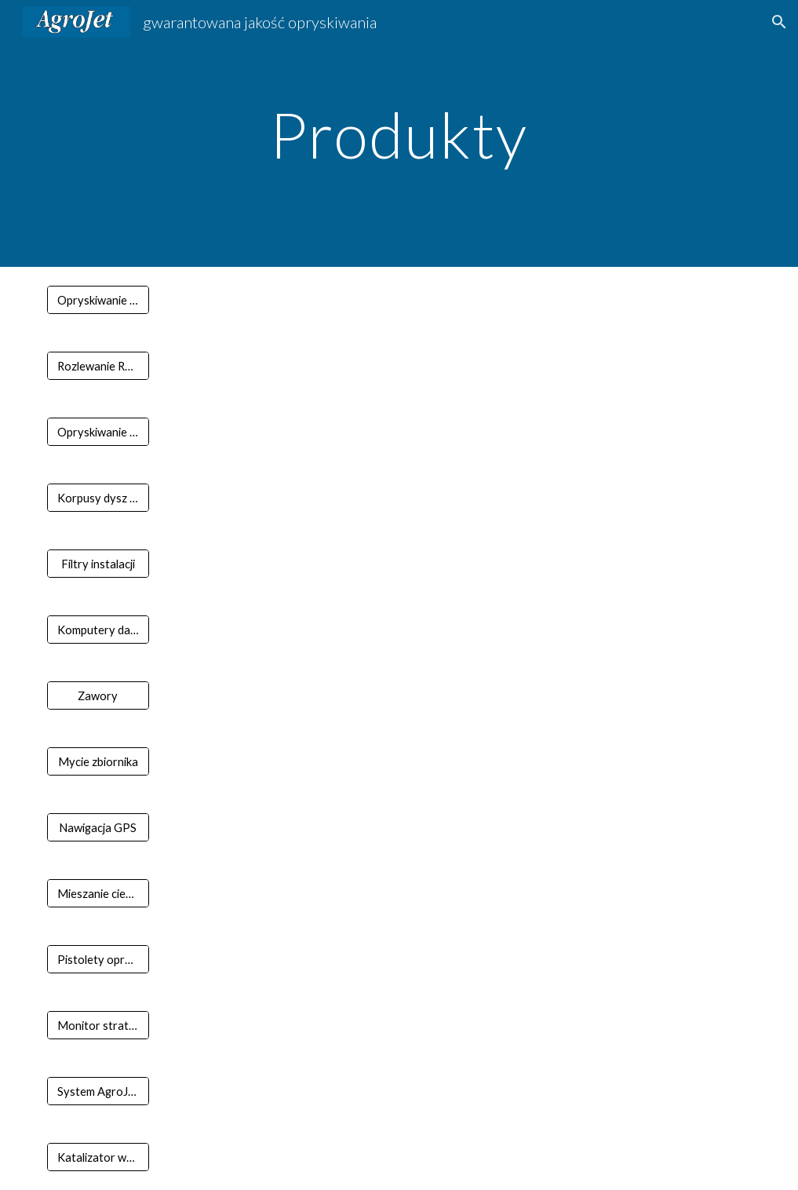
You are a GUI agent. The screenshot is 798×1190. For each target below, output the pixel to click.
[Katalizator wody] (98, 1157)
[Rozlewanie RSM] (98, 366)
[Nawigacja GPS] (98, 827)
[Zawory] (98, 695)
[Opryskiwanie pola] (98, 300)
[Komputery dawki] (98, 629)
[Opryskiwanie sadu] (98, 432)
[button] (779, 22)
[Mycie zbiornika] (98, 761)
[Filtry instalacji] (98, 564)
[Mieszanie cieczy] (98, 893)
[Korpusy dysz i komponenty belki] (98, 498)
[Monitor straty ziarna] (98, 1025)
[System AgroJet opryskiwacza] (98, 1091)
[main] (399, 133)
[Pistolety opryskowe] (98, 959)
